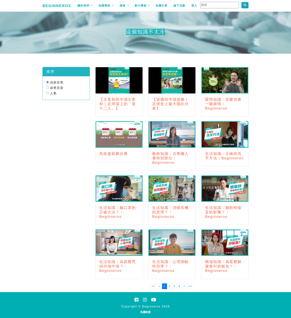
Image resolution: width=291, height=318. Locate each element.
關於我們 (84, 5)
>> (190, 286)
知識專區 (105, 5)
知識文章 (162, 5)
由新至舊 (56, 82)
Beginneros (56, 6)
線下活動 (179, 5)
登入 (194, 5)
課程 (123, 5)
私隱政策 (145, 312)
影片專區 (141, 5)
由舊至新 (56, 87)
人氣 (53, 93)
